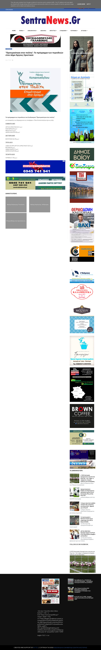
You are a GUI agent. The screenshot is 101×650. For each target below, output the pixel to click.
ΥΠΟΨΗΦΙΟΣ (9, 48)
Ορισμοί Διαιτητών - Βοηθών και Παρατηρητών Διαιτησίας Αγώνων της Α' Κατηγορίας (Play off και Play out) (87, 492)
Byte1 (36, 647)
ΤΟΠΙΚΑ (21, 30)
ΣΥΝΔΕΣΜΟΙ (63, 30)
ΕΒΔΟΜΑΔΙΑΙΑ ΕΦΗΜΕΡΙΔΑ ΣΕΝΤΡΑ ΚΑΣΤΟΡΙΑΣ (70, 647)
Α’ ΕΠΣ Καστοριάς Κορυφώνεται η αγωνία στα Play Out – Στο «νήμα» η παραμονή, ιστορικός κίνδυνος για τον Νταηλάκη (88, 478)
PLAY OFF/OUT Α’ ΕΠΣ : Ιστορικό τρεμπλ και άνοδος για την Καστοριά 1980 (83, 598)
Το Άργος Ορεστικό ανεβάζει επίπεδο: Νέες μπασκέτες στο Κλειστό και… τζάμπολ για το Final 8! (88, 505)
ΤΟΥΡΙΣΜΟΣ (74, 30)
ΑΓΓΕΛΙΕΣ (84, 30)
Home (14, 30)
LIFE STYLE (53, 30)
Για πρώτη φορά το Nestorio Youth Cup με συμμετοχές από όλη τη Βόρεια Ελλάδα (87, 520)
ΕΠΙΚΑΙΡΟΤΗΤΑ (32, 30)
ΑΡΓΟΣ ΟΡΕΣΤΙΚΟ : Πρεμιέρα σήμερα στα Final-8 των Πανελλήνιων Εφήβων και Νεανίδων (88, 534)
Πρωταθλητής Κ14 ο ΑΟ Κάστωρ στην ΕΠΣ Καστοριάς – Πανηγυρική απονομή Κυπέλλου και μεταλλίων (83, 581)
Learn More (81, 4)
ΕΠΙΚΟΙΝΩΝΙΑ (9, 9)
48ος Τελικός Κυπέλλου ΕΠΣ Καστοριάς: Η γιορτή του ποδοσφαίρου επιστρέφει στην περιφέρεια (82, 590)
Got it (89, 4)
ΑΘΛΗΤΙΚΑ (43, 30)
